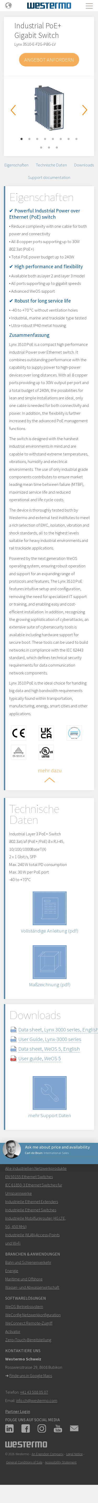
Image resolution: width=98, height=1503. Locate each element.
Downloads (84, 165)
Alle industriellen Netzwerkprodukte (36, 1168)
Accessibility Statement (61, 1462)
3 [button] (37, 139)
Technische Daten (51, 165)
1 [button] (21, 139)
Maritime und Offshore (24, 1278)
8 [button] (76, 139)
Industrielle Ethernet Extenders (31, 1201)
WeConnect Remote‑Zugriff (28, 1323)
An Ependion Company (48, 1454)
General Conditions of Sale (24, 1462)
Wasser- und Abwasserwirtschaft (32, 1287)
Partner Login (17, 1411)
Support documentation (49, 177)
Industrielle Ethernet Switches (30, 1209)
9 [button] (41, 147)
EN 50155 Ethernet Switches (29, 1176)
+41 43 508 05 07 (34, 1392)
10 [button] (49, 147)
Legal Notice (74, 1454)
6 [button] (61, 139)
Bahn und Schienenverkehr (28, 1262)
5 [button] (53, 139)
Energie (11, 1270)
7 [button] (68, 139)
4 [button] (45, 139)
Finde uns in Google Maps (30, 1375)
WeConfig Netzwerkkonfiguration (33, 1314)
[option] (49, 108)
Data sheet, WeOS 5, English (49, 1048)
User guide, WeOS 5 (39, 1058)
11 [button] (57, 147)
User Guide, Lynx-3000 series (49, 1039)
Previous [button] (13, 110)
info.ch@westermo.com (36, 1400)
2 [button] (29, 139)
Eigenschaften (16, 165)
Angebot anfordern (49, 59)
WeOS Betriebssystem (24, 1306)
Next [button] (85, 110)
